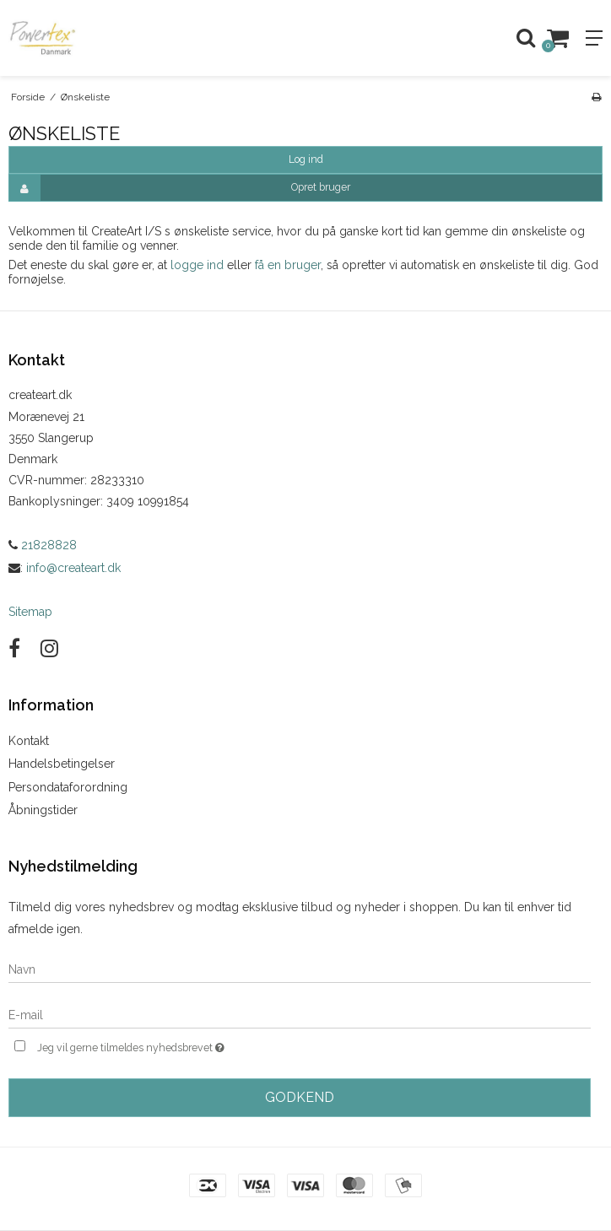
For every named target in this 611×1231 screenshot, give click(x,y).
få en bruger (288, 265)
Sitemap (30, 611)
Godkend (299, 1097)
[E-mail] (299, 1014)
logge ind (197, 265)
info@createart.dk (73, 568)
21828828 (42, 545)
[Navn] (299, 968)
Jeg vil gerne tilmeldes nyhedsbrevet (173, 1045)
